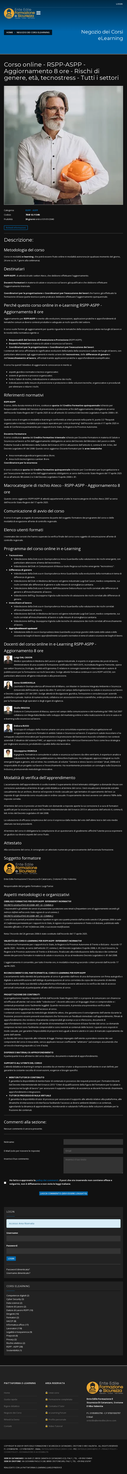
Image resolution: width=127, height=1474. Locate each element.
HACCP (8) (11, 1321)
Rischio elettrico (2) (15, 1343)
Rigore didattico (12, 1406)
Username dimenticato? (18, 1273)
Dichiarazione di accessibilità (33, 1452)
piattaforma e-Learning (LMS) (36, 1467)
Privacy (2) (11, 1339)
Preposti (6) (12, 1335)
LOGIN (11, 1258)
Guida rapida (10, 1399)
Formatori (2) (12, 1317)
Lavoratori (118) (14, 1328)
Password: (12, 1245)
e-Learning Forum (55, 1412)
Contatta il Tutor (54, 1406)
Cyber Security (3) (15, 1299)
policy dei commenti (47, 1180)
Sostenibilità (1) (14, 1350)
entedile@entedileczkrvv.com (101, 1420)
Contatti (8, 1426)
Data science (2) (14, 1302)
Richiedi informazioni (16, 227)
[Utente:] (93, 1142)
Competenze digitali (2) (17, 1295)
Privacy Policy (109, 1449)
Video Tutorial (54, 1426)
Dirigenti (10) (12, 1313)
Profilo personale (55, 1419)
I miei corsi (52, 1392)
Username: (12, 1232)
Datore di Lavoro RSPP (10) (19, 1310)
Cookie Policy (11, 1452)
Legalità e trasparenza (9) (19, 1331)
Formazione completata (58, 1399)
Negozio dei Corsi (12, 1412)
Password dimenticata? (18, 1269)
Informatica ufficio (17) (17, 1324)
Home (9, 32)
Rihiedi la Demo (12, 1419)
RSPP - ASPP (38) (14, 1346)
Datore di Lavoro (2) (16, 1306)
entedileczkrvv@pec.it (89, 1449)
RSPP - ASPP (31, 210)
